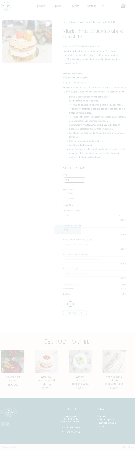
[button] (103, 6)
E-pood (58, 6)
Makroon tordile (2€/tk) (72, 225)
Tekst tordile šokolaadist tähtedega (75, 254)
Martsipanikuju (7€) (70, 269)
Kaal (65, 175)
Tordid (74, 22)
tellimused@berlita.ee (90, 157)
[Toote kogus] (70, 304)
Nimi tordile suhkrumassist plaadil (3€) (77, 240)
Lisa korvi (75, 313)
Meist (75, 5)
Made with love (128, 454)
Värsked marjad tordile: (71, 211)
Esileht (41, 5)
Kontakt (91, 5)
